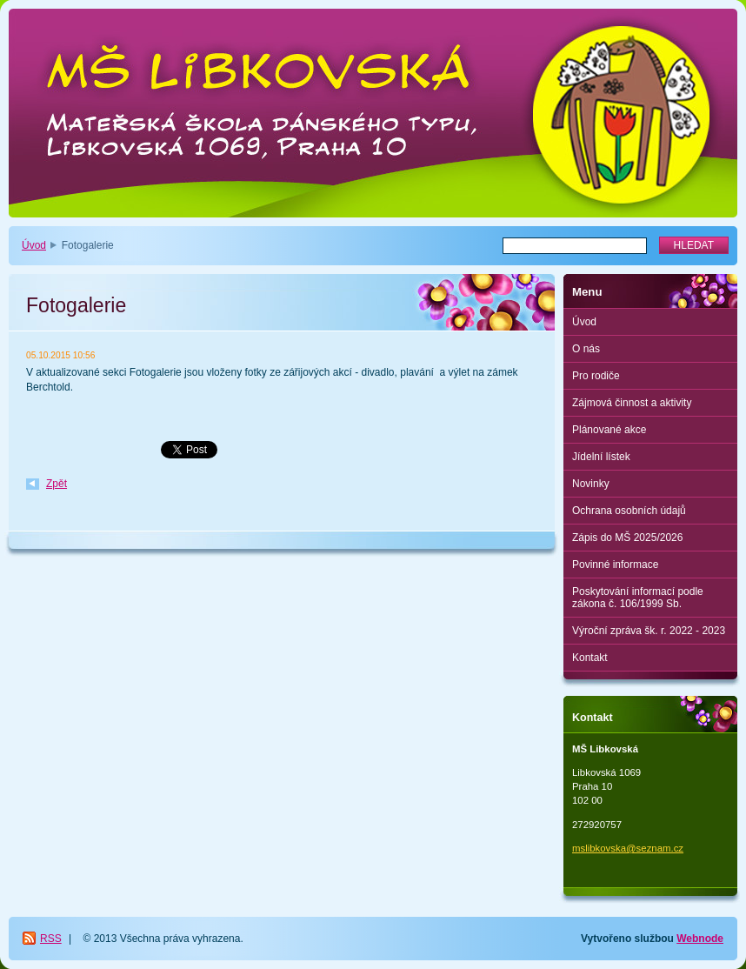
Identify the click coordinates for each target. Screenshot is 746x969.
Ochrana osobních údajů (629, 511)
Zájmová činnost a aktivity (631, 403)
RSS (51, 938)
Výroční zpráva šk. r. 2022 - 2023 (648, 631)
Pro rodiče (596, 376)
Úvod (34, 245)
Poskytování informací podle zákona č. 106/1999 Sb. (637, 597)
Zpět (56, 484)
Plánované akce (609, 430)
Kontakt (590, 658)
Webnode (699, 938)
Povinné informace (615, 564)
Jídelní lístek (601, 457)
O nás (586, 349)
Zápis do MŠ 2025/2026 (627, 537)
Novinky (590, 484)
